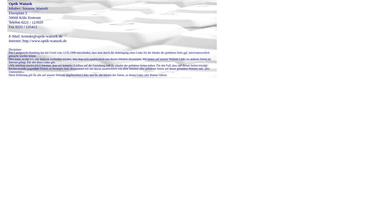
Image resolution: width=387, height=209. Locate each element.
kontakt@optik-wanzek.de (42, 36)
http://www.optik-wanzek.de (44, 41)
